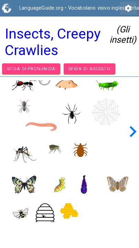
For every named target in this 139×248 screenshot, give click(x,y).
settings (128, 8)
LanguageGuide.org (41, 8)
